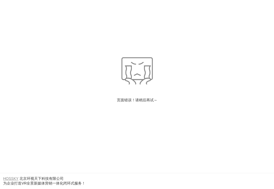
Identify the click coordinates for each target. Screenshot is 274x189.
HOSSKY (10, 178)
